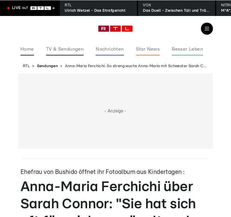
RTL (26, 66)
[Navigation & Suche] (207, 29)
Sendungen (47, 66)
